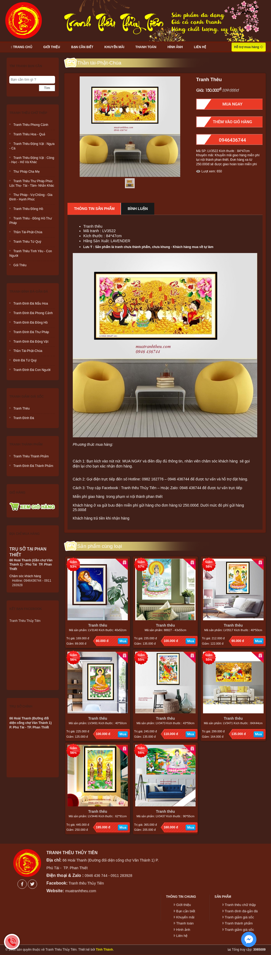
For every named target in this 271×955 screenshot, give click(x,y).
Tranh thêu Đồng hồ (28, 209)
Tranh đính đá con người (31, 370)
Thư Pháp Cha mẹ (26, 171)
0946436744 (232, 140)
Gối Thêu (19, 265)
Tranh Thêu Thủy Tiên (24, 621)
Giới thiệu (51, 47)
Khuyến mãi (114, 47)
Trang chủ (21, 47)
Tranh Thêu (21, 408)
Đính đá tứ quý (25, 360)
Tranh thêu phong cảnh (30, 125)
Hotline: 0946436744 (12, 942)
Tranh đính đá (23, 418)
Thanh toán (146, 47)
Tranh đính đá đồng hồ (30, 322)
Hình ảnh (175, 47)
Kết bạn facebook (25, 609)
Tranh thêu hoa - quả (29, 134)
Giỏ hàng (17, 492)
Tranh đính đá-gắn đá (28, 291)
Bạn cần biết (82, 47)
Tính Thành (104, 946)
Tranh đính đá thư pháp (31, 332)
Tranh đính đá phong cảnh (33, 313)
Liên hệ (200, 47)
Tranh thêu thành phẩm (31, 456)
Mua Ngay (232, 104)
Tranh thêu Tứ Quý (27, 242)
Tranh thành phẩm (25, 444)
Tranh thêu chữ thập (28, 113)
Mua (122, 641)
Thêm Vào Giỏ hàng (232, 122)
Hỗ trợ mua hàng (248, 47)
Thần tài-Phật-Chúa (27, 232)
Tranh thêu (97, 625)
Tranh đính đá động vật (30, 341)
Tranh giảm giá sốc (26, 396)
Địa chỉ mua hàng (24, 534)
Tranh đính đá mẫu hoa (30, 303)
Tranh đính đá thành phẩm (33, 466)
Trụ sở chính (20, 706)
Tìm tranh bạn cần (25, 66)
